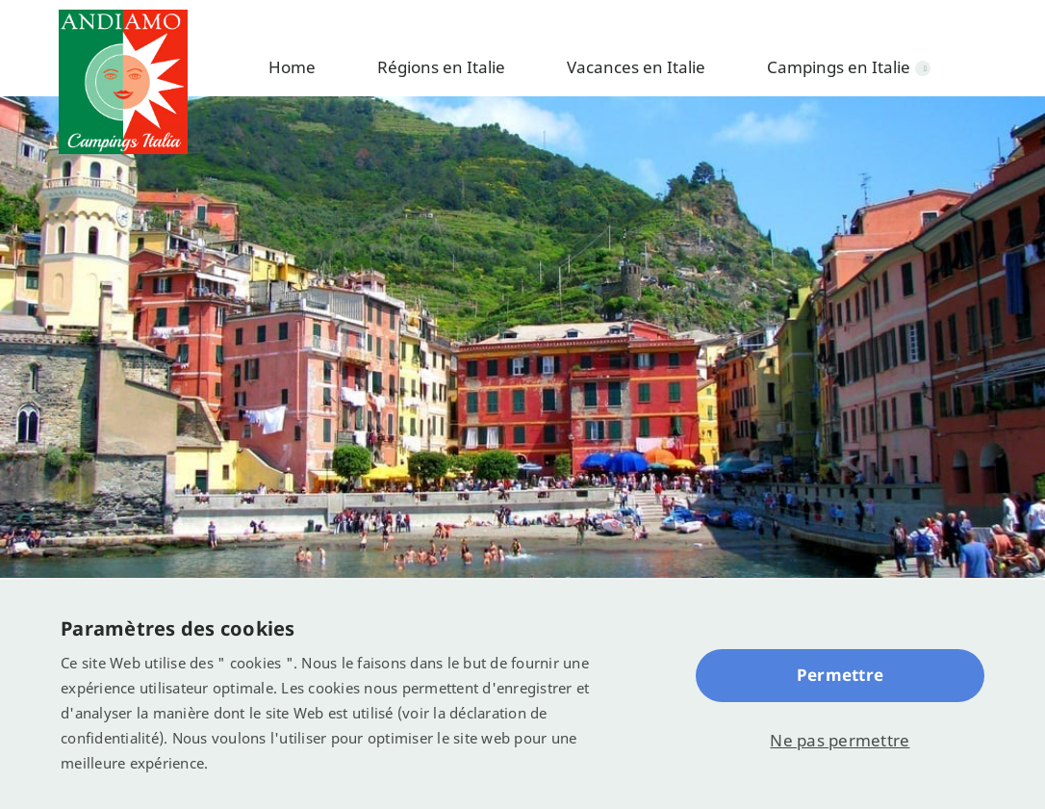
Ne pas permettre (839, 740)
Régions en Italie (441, 67)
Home (292, 67)
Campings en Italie (838, 67)
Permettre (840, 675)
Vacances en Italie (636, 67)
